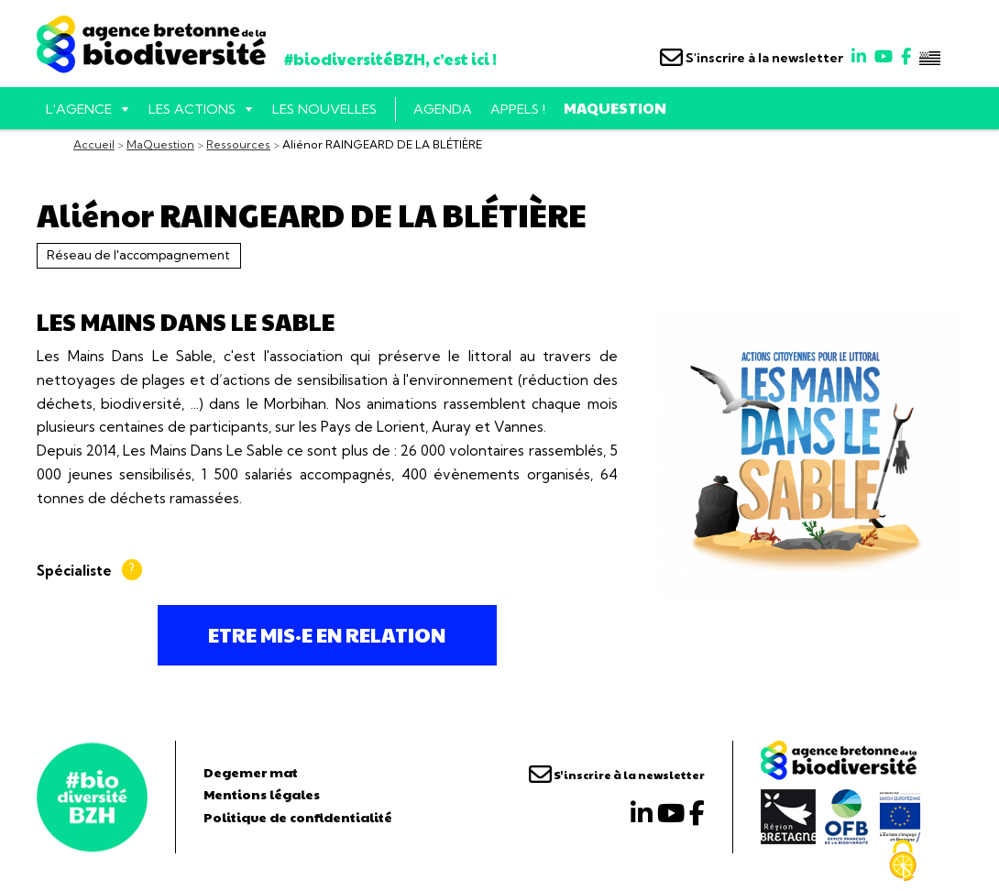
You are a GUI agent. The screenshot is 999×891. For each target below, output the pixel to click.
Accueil (94, 144)
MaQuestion (615, 107)
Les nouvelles (324, 109)
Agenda (442, 109)
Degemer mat (250, 772)
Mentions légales (261, 794)
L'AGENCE (79, 109)
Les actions (192, 109)
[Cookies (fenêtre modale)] (903, 860)
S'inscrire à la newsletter (751, 58)
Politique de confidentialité (297, 817)
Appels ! (517, 109)
